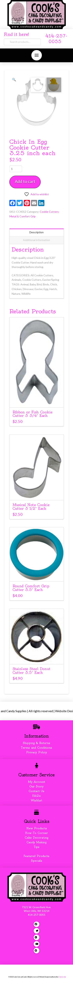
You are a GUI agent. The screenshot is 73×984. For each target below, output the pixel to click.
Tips (37, 847)
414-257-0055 (36, 914)
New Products (36, 828)
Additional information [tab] (36, 240)
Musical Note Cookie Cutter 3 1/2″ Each (31, 507)
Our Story (36, 786)
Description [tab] (36, 232)
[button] (36, 55)
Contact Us (36, 791)
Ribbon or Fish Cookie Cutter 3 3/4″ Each (32, 414)
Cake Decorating (36, 837)
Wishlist (36, 800)
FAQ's (36, 795)
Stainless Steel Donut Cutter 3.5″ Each (31, 671)
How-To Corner (36, 833)
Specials (36, 860)
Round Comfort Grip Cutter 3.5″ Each (30, 588)
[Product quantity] (15, 169)
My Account (36, 782)
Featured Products (36, 856)
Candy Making (36, 842)
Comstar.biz (62, 977)
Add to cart (25, 181)
